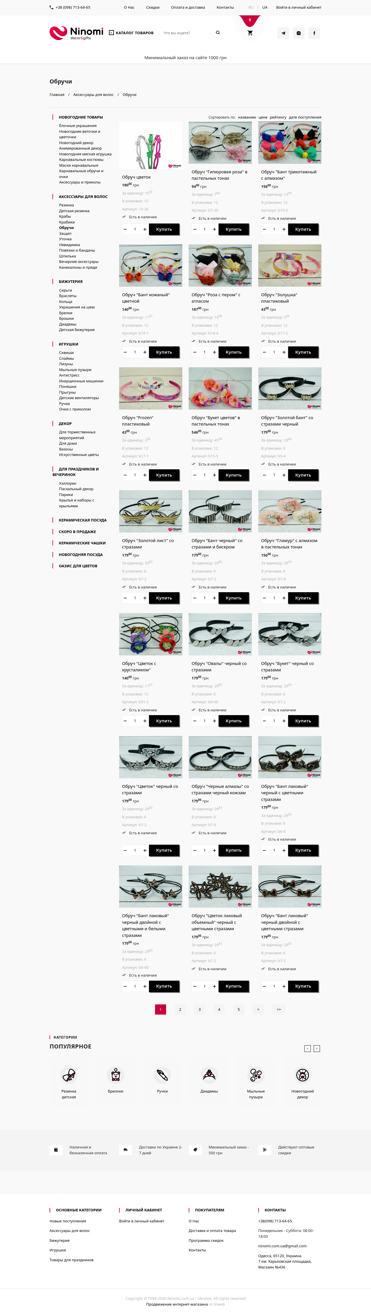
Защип (65, 233)
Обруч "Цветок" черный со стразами (150, 789)
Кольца (65, 301)
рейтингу (278, 117)
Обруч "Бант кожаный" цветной (146, 298)
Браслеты (68, 295)
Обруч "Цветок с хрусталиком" (139, 666)
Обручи (66, 227)
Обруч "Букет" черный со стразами (287, 666)
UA (265, 7)
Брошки (66, 318)
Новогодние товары (81, 117)
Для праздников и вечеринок (75, 471)
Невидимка (69, 244)
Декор (65, 423)
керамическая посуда (83, 520)
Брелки (65, 312)
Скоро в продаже (77, 531)
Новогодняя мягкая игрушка (85, 154)
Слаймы (66, 358)
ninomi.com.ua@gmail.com (282, 1245)
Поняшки (67, 386)
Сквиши (66, 352)
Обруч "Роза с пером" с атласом (216, 298)
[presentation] (307, 1048)
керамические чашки (82, 543)
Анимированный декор (80, 148)
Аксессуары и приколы (80, 182)
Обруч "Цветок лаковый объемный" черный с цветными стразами (217, 922)
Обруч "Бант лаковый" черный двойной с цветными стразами (284, 922)
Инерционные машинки (81, 381)
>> (279, 1009)
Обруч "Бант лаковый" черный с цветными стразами (284, 792)
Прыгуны (67, 392)
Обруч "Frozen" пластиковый (138, 421)
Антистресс (69, 375)
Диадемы (68, 324)
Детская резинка (74, 210)
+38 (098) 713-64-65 (73, 7)
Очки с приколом (75, 409)
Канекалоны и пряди (78, 267)
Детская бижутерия (76, 329)
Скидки (152, 7)
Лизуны (66, 363)
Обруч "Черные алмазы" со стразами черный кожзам (220, 789)
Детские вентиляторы (79, 397)
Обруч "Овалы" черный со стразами (219, 666)
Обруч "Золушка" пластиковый (279, 298)
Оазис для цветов (78, 565)
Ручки (64, 403)
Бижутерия (71, 281)
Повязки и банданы (77, 250)
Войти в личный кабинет (298, 7)
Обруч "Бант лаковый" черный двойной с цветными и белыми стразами (145, 925)
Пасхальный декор (76, 488)
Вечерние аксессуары (79, 261)
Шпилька (67, 256)
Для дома (68, 443)
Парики (66, 494)
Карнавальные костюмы (81, 159)
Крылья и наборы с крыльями (76, 502)
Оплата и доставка (188, 7)
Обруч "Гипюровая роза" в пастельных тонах (220, 175)
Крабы (65, 216)
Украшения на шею (77, 307)
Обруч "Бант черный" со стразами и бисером (217, 543)
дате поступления (305, 117)
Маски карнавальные (78, 165)
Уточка (65, 238)
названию (247, 117)
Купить (164, 229)
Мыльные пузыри (75, 369)
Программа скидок (206, 1240)
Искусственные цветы (79, 454)
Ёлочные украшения (78, 125)
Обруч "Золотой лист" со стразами (148, 543)
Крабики (67, 222)
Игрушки (68, 344)
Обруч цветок (136, 177)
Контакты (225, 7)
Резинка (66, 205)
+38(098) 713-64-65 (275, 1221)
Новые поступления (68, 1221)
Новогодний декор (76, 142)
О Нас (129, 7)
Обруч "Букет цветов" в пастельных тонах (216, 421)
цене (263, 117)
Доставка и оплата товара (212, 1230)
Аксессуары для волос (83, 196)
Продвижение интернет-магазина (177, 1304)
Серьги (65, 290)
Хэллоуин (67, 483)
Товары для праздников (72, 1259)
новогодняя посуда (81, 554)
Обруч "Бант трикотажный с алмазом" (289, 175)
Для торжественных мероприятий (77, 434)
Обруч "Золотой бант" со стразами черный (287, 421)
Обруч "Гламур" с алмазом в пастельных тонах (289, 543)
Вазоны (66, 449)
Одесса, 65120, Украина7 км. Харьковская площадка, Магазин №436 (285, 1261)
